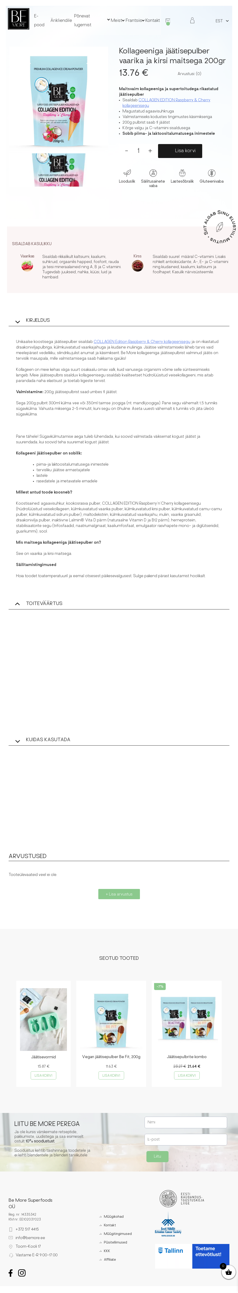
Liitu (157, 1157)
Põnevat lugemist (92, 20)
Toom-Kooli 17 (28, 1247)
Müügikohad (112, 1217)
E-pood (54, 20)
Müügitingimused (117, 1235)
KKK (106, 1252)
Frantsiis (129, 20)
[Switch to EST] (218, 20)
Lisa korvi (185, 151)
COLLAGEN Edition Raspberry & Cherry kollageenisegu (142, 342)
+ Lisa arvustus (119, 894)
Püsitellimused (114, 1243)
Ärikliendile (70, 20)
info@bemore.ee (30, 1239)
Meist (113, 20)
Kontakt (146, 20)
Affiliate (109, 1260)
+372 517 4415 (27, 1230)
